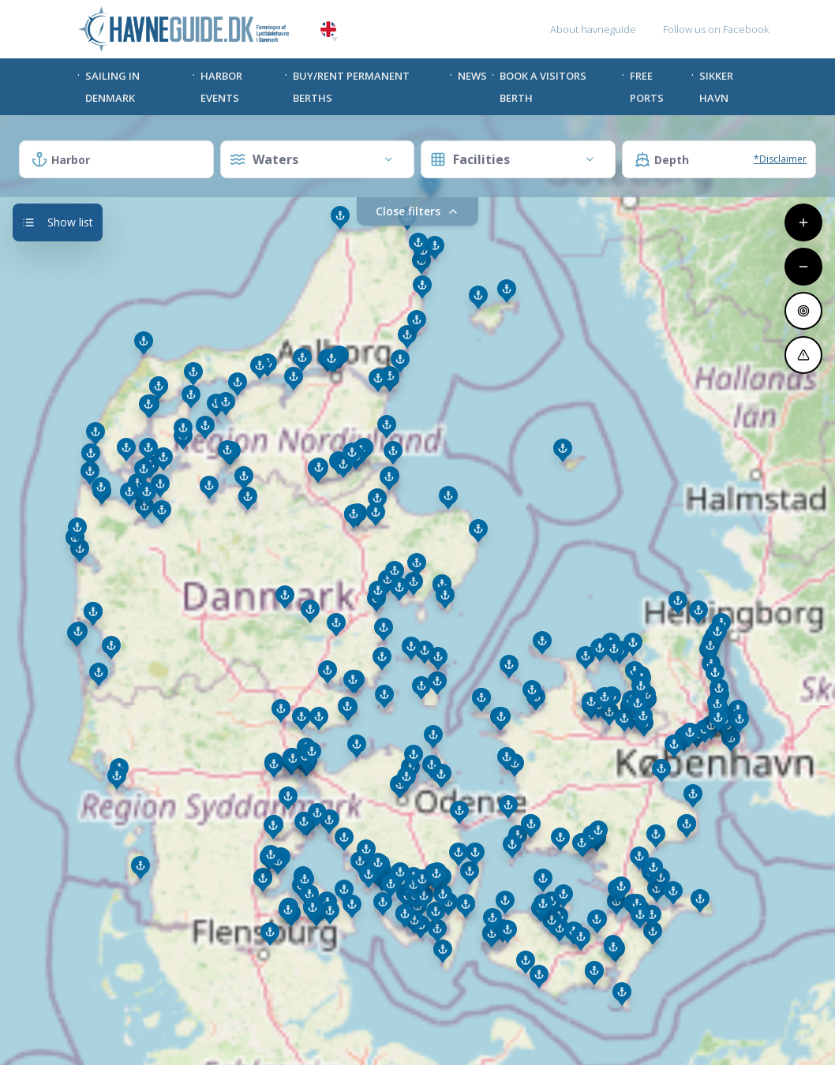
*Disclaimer (780, 159)
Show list (57, 222)
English (328, 29)
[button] (334, 39)
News (472, 76)
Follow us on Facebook (716, 29)
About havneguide (593, 29)
